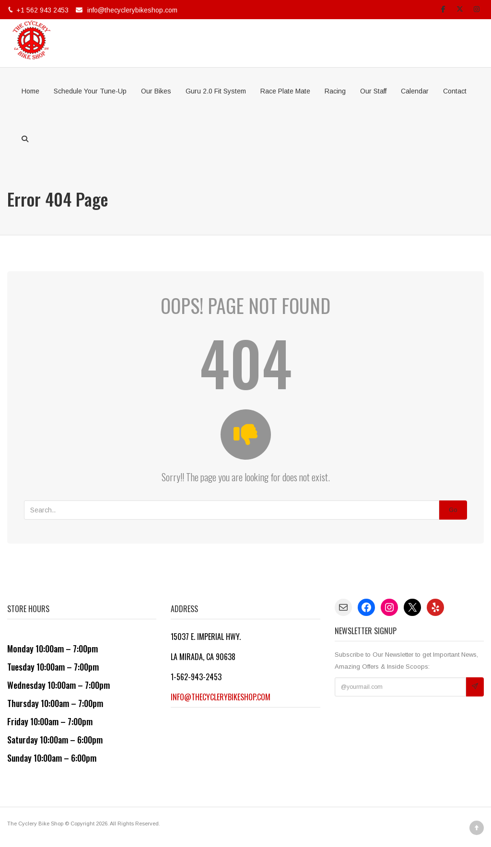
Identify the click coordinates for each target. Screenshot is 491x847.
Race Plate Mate (285, 91)
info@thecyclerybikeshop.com (132, 10)
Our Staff (373, 91)
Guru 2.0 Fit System (216, 91)
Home (30, 91)
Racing (335, 91)
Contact (455, 91)
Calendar (415, 91)
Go (453, 509)
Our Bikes (156, 91)
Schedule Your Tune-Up (90, 91)
